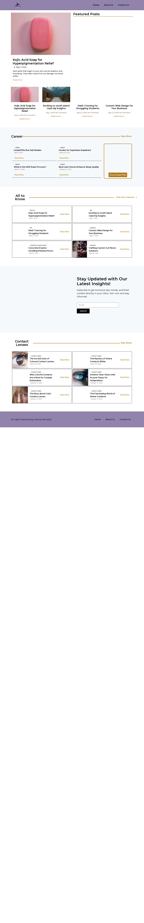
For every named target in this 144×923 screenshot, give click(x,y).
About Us (108, 5)
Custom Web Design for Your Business (119, 107)
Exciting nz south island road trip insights (56, 107)
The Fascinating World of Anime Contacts (102, 395)
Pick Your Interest (126, 197)
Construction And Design (38, 245)
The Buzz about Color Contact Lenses (40, 395)
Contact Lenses (36, 356)
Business (93, 228)
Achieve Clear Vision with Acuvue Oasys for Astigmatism (102, 378)
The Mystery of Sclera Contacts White (101, 360)
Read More (17, 80)
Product (32, 210)
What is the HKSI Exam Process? (30, 167)
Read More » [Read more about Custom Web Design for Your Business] (119, 116)
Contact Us (123, 5)
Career (17, 147)
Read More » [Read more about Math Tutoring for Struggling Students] (87, 116)
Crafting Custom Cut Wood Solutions (102, 249)
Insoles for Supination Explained (75, 150)
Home (96, 5)
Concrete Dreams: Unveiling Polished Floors (40, 249)
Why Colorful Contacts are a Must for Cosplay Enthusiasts (41, 378)
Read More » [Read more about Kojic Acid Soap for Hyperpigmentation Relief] (24, 119)
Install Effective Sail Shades (27, 150)
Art (91, 210)
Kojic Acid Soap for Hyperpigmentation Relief (33, 61)
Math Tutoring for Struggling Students (87, 107)
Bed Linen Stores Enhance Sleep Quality (79, 167)
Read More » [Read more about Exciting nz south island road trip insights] (56, 116)
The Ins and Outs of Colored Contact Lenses (42, 360)
